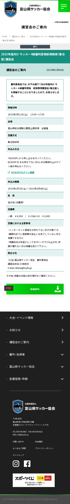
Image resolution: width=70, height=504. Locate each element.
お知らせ (15, 330)
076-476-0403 (21, 431)
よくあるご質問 (19, 448)
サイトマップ (18, 455)
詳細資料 (35, 289)
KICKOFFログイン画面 (22, 172)
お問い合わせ (18, 441)
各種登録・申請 (18, 379)
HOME (4, 36)
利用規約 (39, 441)
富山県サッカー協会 (22, 366)
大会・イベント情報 (21, 318)
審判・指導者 (17, 354)
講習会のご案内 (18, 36)
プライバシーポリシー (44, 448)
